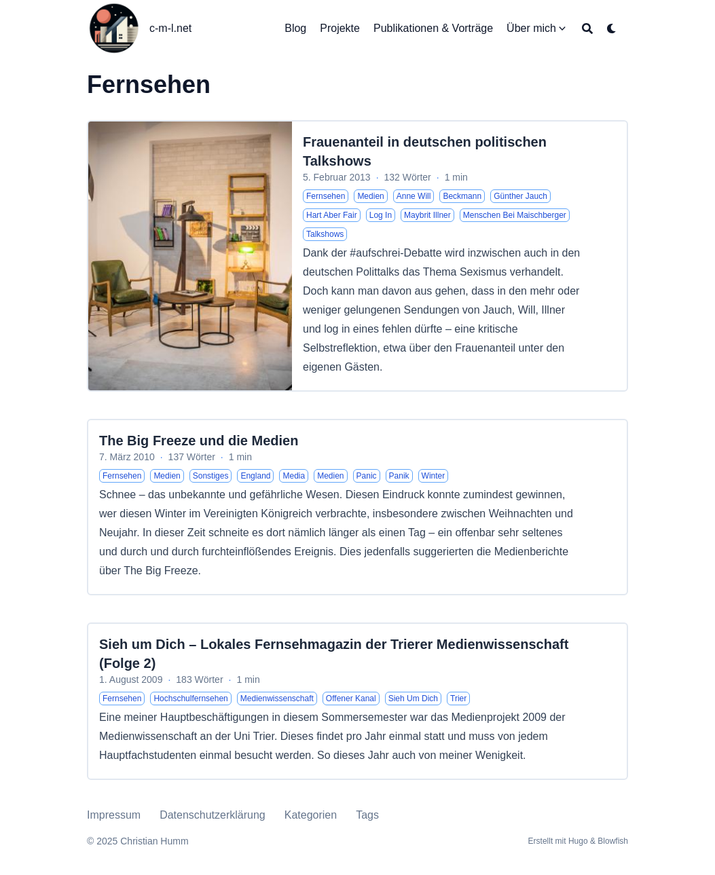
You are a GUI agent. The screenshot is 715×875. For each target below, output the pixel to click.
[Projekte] (340, 28)
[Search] (587, 28)
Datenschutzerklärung (212, 815)
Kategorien (311, 815)
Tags (367, 815)
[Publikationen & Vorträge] (433, 28)
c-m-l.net (170, 28)
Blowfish (613, 841)
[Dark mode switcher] (611, 28)
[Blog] (295, 28)
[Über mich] (531, 28)
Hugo (578, 841)
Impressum (114, 815)
